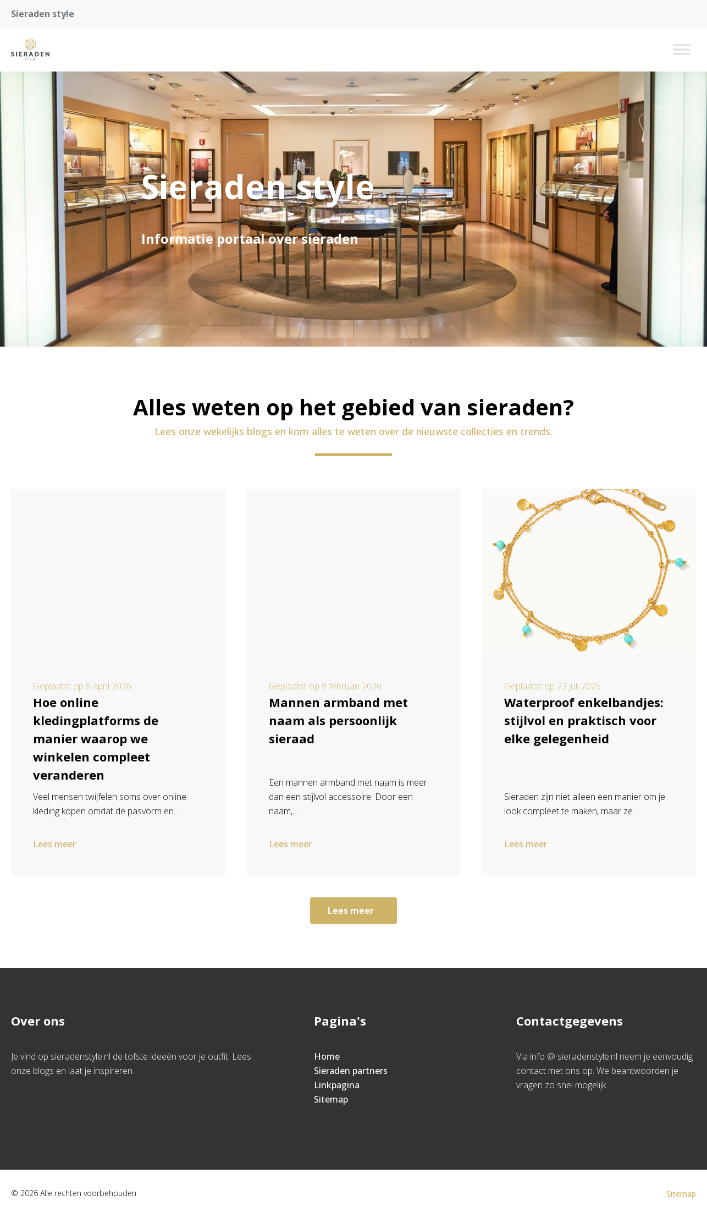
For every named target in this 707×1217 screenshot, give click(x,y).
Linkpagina (337, 1085)
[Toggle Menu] (682, 49)
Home (327, 1056)
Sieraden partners (351, 1071)
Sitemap (331, 1099)
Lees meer (55, 844)
